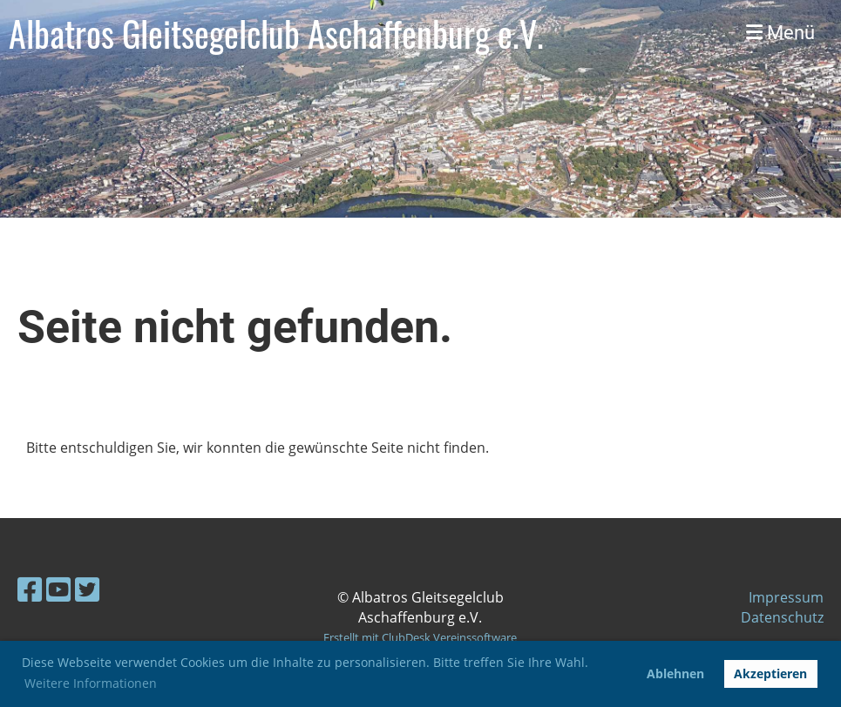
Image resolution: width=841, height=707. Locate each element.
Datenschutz (782, 617)
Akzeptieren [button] (770, 673)
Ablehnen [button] (675, 673)
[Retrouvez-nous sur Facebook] (29, 589)
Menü (780, 33)
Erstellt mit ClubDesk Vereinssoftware (420, 637)
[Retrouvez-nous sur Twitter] (87, 589)
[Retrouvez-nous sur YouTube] (58, 589)
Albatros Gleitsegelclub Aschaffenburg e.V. (276, 33)
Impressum (786, 597)
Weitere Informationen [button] (90, 683)
